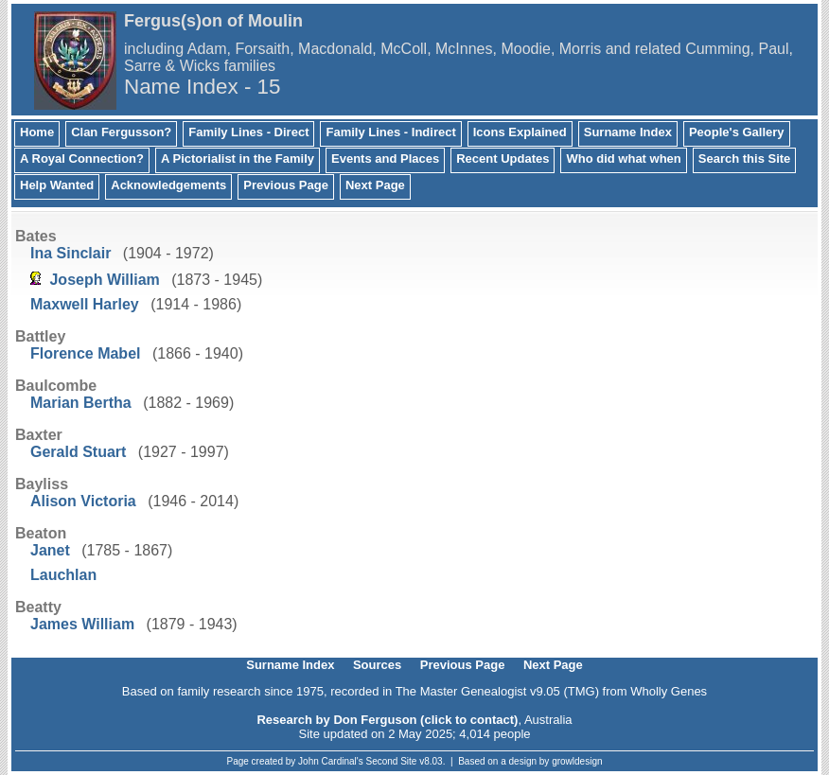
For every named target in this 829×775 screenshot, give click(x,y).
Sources (377, 665)
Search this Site (744, 158)
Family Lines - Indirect (390, 132)
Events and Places (385, 158)
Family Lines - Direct (248, 132)
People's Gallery (737, 132)
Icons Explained (520, 132)
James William (82, 624)
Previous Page (285, 185)
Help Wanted (57, 185)
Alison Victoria (83, 501)
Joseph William (104, 280)
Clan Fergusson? (121, 132)
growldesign (577, 761)
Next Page (375, 185)
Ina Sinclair (70, 253)
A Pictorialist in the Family (237, 158)
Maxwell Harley (84, 304)
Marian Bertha (81, 403)
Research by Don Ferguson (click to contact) (387, 720)
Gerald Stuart (78, 452)
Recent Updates (502, 158)
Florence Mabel (85, 353)
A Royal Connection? (82, 158)
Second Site (391, 761)
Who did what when (623, 158)
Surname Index (628, 132)
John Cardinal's (330, 761)
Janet (50, 550)
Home (37, 132)
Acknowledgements (168, 185)
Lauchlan (63, 575)
